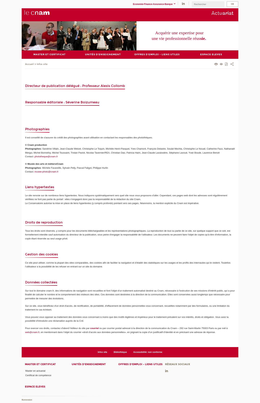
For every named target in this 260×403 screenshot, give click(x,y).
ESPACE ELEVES (35, 386)
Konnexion (27, 400)
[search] (208, 4)
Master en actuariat (35, 370)
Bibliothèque (120, 352)
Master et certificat (40, 364)
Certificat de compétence (38, 375)
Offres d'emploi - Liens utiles (140, 364)
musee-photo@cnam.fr (46, 171)
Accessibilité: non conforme (147, 352)
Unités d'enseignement (89, 364)
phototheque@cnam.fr (46, 156)
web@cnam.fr (32, 332)
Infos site (42, 64)
